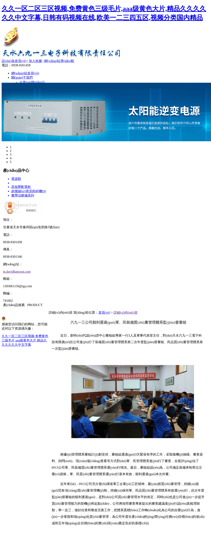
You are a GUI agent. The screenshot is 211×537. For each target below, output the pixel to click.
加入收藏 (35, 61)
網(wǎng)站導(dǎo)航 (59, 61)
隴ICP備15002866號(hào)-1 (20, 312)
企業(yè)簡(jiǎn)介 (32, 82)
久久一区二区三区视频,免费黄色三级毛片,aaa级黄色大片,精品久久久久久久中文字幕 (25, 340)
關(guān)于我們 (22, 77)
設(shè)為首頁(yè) (14, 61)
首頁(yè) (104, 312)
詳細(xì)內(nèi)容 (125, 312)
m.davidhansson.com (17, 271)
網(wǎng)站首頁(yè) (25, 73)
